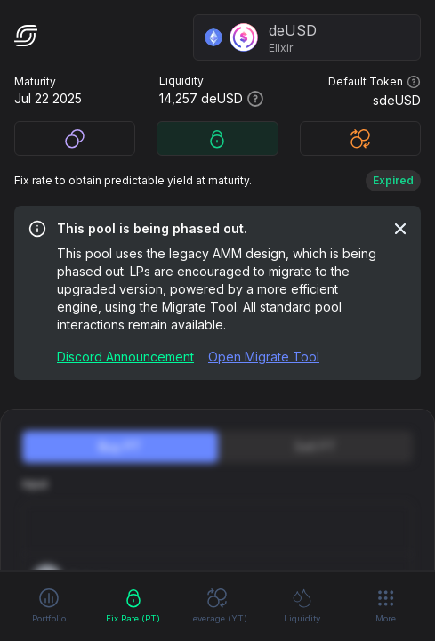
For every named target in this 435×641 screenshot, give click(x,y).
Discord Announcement (125, 356)
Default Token (374, 82)
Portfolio (49, 605)
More (385, 605)
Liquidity (302, 605)
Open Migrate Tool (263, 356)
